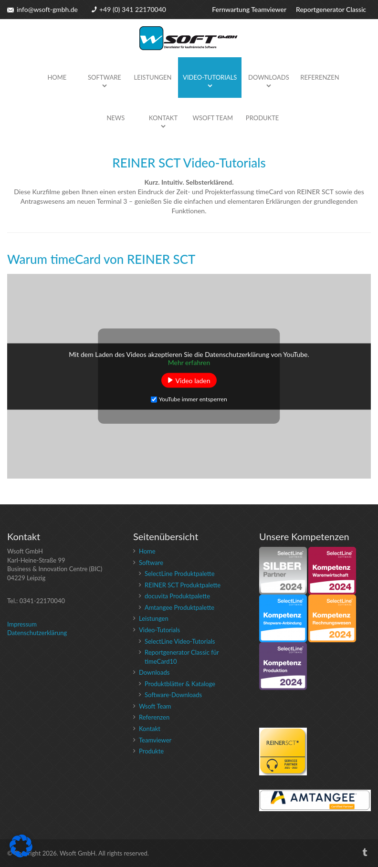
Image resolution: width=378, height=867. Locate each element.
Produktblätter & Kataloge (180, 684)
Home (56, 77)
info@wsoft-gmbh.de (47, 9)
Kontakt (163, 118)
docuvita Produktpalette (177, 596)
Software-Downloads (173, 695)
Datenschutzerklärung (37, 633)
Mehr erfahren (189, 362)
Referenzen (319, 77)
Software (104, 77)
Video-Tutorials (210, 77)
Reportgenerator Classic (331, 9)
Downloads (268, 77)
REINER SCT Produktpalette (182, 585)
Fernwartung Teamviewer (249, 9)
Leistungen (153, 77)
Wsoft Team (213, 118)
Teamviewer (155, 740)
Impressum (22, 624)
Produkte (262, 118)
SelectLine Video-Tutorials (180, 641)
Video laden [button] (193, 380)
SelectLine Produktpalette (180, 573)
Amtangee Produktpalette (179, 607)
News (115, 118)
